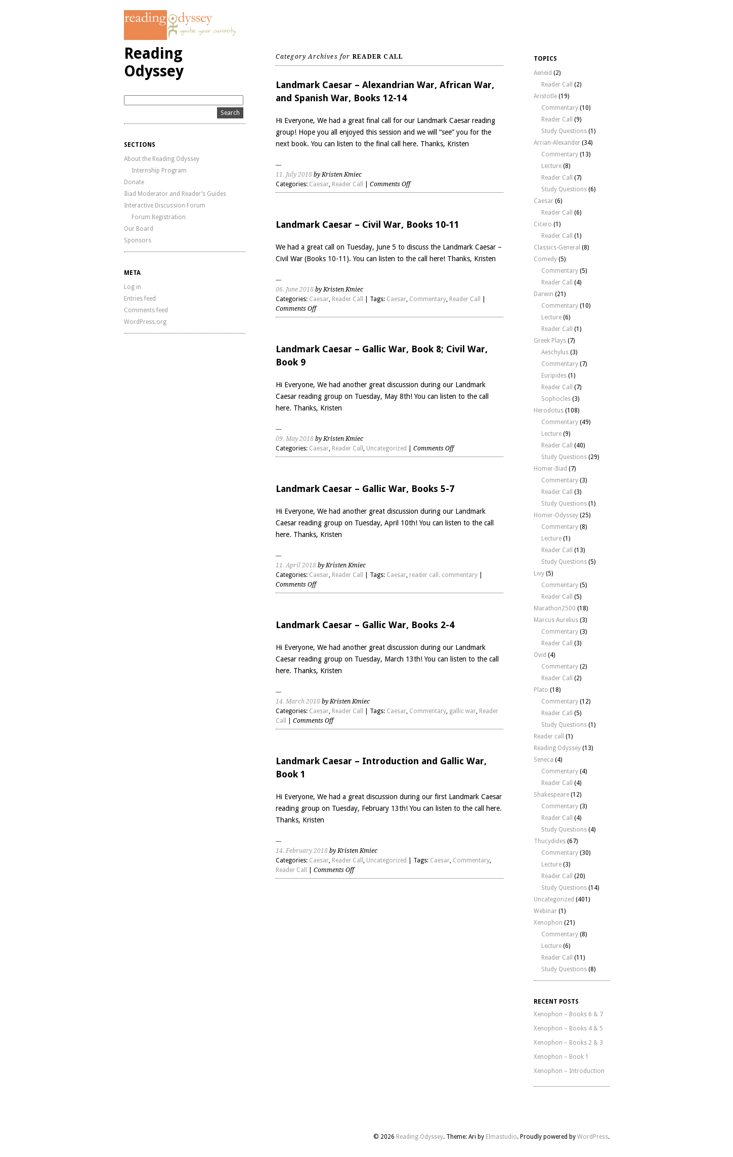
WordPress (592, 1136)
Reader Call (347, 184)
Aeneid (543, 72)
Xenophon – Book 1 (561, 1056)
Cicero (543, 224)
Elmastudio (501, 1136)
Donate (134, 182)
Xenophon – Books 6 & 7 (568, 1014)
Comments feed (146, 310)
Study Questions (564, 131)
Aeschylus (555, 352)
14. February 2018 (302, 850)
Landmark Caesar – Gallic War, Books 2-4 (365, 624)
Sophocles (556, 398)
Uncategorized (386, 448)
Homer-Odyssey (556, 515)
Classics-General (557, 247)
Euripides (554, 375)
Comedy (545, 259)
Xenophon (548, 922)
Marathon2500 (555, 608)
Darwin (543, 294)
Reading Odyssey (154, 62)
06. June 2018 (295, 289)
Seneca (543, 759)
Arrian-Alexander (557, 142)
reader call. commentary (443, 575)
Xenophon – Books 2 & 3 (568, 1042)
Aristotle (545, 96)
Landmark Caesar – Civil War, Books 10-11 (367, 224)
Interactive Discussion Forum (164, 205)
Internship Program (159, 170)
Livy (539, 573)
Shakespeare (551, 794)
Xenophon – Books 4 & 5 (568, 1028)
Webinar (545, 911)
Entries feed (140, 298)
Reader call (549, 736)
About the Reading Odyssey (161, 158)
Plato (541, 689)
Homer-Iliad (550, 468)
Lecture (551, 166)
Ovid (540, 654)
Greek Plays (550, 340)
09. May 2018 (295, 438)
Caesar (319, 184)
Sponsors (137, 240)
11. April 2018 (296, 565)
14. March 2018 (298, 701)
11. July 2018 (294, 174)
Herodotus (549, 410)
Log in (132, 287)
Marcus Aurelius (556, 620)
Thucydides (550, 841)
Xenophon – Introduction (569, 1071)
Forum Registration (159, 217)
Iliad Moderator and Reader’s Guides (175, 193)
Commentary (427, 299)
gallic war (462, 711)
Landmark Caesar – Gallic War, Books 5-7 (365, 488)
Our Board (138, 228)
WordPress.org (145, 321)
